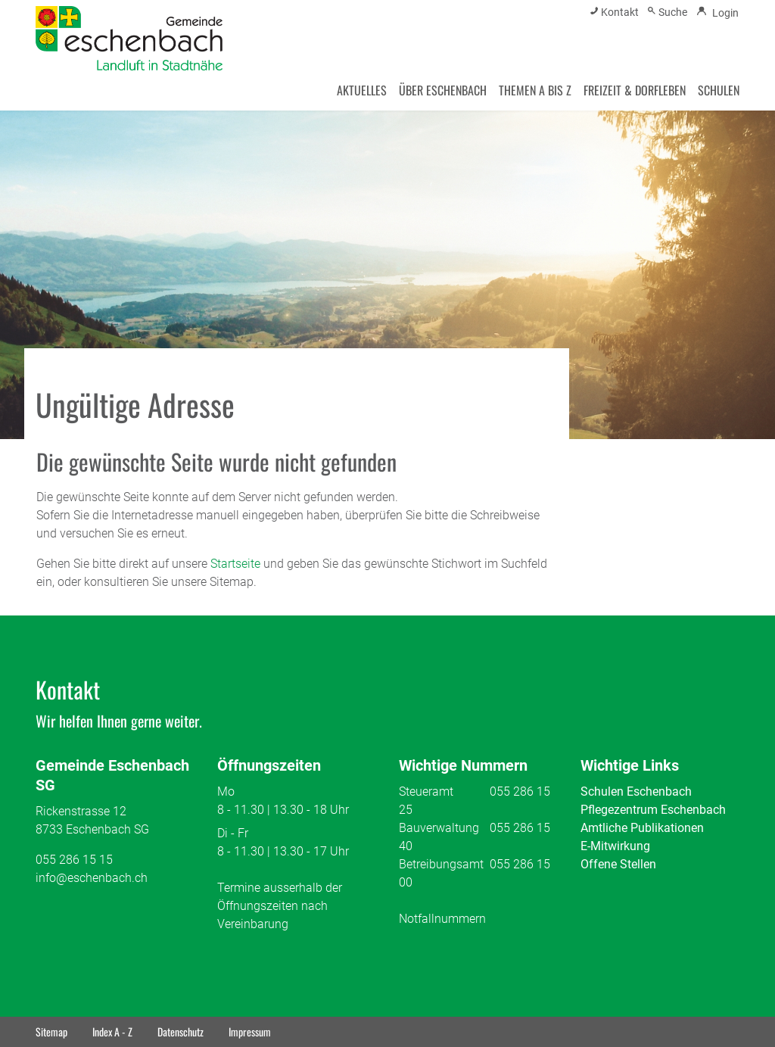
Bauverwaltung (439, 828)
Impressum (250, 1031)
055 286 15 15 (74, 859)
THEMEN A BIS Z (535, 90)
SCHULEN (718, 90)
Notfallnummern (442, 918)
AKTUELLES (362, 90)
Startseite (235, 563)
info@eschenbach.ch (92, 878)
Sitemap (51, 1031)
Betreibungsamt (441, 864)
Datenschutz (180, 1031)
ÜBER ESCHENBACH (443, 90)
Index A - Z (112, 1031)
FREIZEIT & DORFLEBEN (635, 90)
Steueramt (426, 791)
